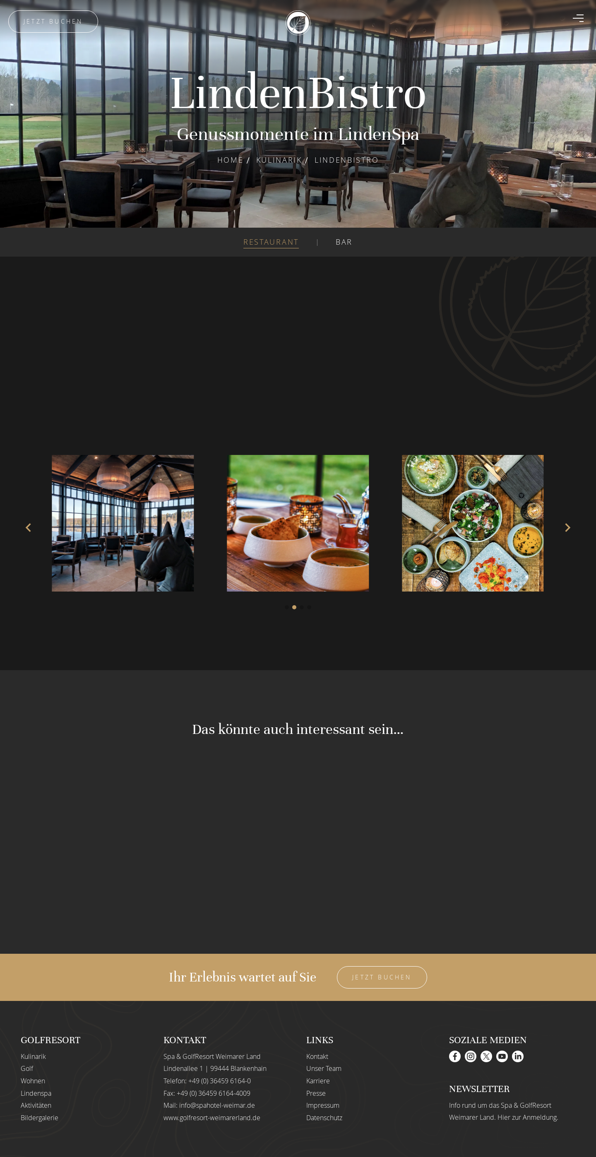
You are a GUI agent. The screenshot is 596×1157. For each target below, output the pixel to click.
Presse (316, 1093)
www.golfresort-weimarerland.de (211, 1117)
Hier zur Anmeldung (527, 1117)
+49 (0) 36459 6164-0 (219, 1080)
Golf (27, 1068)
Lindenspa (36, 1093)
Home (230, 160)
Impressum (322, 1105)
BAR (344, 242)
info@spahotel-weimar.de (217, 1105)
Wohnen (33, 1080)
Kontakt (317, 1056)
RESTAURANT (271, 242)
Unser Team (323, 1068)
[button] (287, 607)
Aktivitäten (36, 1105)
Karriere (318, 1080)
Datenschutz (324, 1117)
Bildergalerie (39, 1117)
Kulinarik (279, 160)
